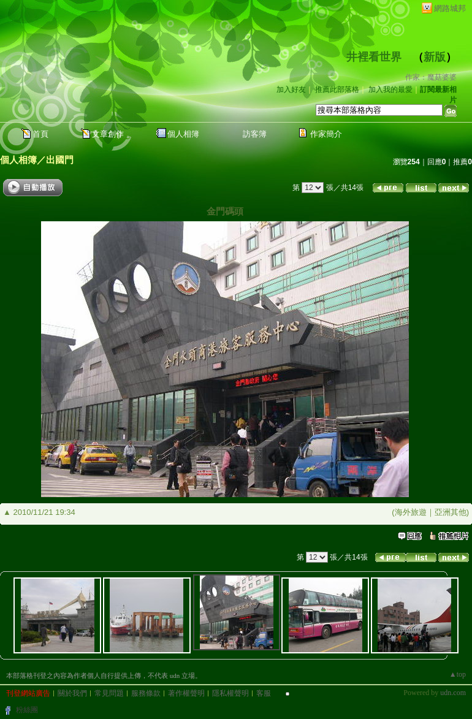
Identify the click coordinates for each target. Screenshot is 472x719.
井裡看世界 (374, 57)
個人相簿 (183, 134)
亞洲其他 (450, 512)
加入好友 (291, 89)
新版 (435, 57)
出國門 (60, 159)
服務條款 (146, 693)
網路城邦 (450, 8)
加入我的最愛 (390, 89)
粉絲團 (27, 710)
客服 (263, 693)
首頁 (40, 134)
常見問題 (109, 693)
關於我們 (72, 693)
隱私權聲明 (230, 693)
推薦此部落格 (337, 89)
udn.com (453, 692)
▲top (457, 674)
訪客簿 (255, 134)
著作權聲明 (186, 693)
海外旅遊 (411, 512)
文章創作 (108, 134)
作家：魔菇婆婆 (431, 77)
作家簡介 (326, 134)
